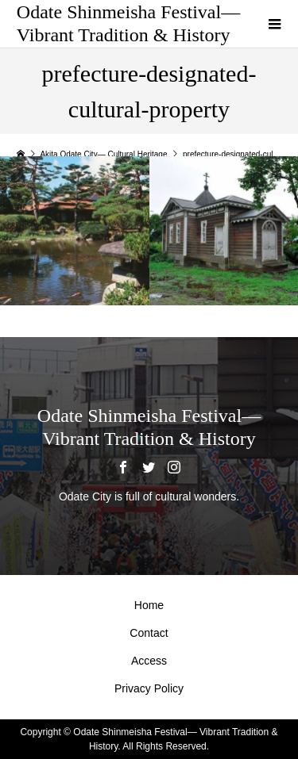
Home (149, 605)
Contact (149, 633)
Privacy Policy (149, 688)
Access (149, 660)
